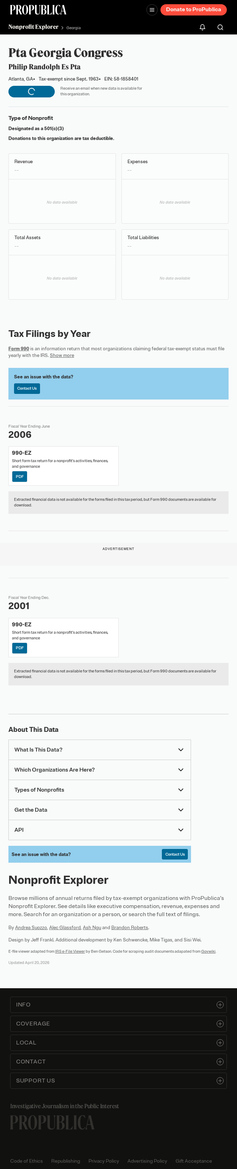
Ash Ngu (92, 928)
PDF (20, 476)
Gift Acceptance (194, 1161)
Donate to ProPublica (193, 9)
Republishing (65, 1161)
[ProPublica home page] (52, 1122)
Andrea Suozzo (31, 928)
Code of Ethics (26, 1161)
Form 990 (18, 349)
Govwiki (208, 951)
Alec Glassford (65, 928)
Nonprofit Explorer (33, 26)
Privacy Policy (103, 1161)
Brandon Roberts (129, 928)
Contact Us (27, 388)
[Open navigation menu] (152, 9)
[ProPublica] (38, 9)
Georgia (73, 27)
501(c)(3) (54, 129)
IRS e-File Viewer (70, 951)
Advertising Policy (147, 1161)
